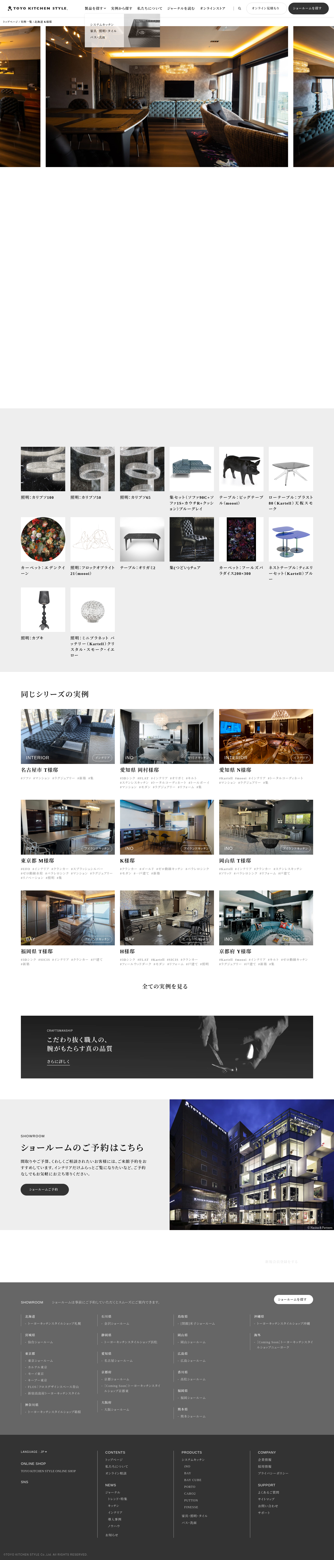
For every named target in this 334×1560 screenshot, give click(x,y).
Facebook (37, 1490)
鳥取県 (183, 1316)
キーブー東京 (37, 1380)
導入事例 (115, 1519)
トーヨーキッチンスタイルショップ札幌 (54, 1323)
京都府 (107, 1372)
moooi (242, 780)
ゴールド (147, 871)
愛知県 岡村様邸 (139, 772)
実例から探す (122, 8)
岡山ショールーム (193, 1342)
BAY (187, 1473)
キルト (192, 780)
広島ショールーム (193, 1361)
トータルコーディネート (169, 785)
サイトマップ (266, 1499)
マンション (42, 780)
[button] (22, 98)
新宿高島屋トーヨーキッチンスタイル (54, 1393)
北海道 (30, 1316)
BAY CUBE (192, 1480)
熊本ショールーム (193, 1416)
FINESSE (191, 1507)
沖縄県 (259, 1316)
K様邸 (127, 863)
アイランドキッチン (97, 851)
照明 (51, 880)
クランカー (61, 871)
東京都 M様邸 (37, 863)
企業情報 (265, 1460)
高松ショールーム (193, 1379)
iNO (187, 1466)
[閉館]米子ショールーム (198, 1323)
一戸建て (142, 875)
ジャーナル (113, 1492)
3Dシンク (128, 780)
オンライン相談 (116, 1473)
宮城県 (30, 1335)
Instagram (23, 1490)
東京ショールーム (40, 1361)
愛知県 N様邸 (235, 772)
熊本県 (183, 1409)
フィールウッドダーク (136, 966)
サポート (264, 1513)
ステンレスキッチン (135, 785)
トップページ (10, 21)
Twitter (51, 1490)
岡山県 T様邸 (235, 863)
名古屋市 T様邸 (39, 772)
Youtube (64, 1490)
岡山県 (183, 1335)
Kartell (227, 780)
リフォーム (187, 789)
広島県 (183, 1354)
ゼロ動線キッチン (170, 871)
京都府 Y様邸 (235, 953)
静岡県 (107, 1335)
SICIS (45, 962)
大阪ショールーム (116, 1410)
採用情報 (265, 1466)
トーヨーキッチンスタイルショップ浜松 (131, 1342)
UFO (26, 871)
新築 (82, 780)
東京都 (30, 1354)
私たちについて (150, 8)
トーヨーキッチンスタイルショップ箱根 (54, 1412)
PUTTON (191, 1500)
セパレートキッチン (195, 941)
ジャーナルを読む (181, 8)
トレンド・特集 (118, 1499)
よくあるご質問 (268, 1492)
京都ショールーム (116, 1379)
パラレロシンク (58, 875)
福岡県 (183, 1391)
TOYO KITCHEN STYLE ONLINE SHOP (48, 1471)
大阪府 (107, 1402)
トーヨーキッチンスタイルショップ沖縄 (283, 1323)
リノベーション (33, 880)
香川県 (183, 1372)
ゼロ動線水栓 (33, 875)
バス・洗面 (189, 1523)
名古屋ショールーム (118, 1361)
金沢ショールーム (116, 1323)
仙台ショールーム (40, 1342)
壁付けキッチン (198, 760)
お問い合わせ (268, 1506)
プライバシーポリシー (273, 1473)
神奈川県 (32, 1405)
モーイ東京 (36, 1374)
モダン (146, 789)
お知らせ (111, 1535)
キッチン (113, 1506)
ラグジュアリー (64, 780)
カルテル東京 (37, 1367)
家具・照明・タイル (195, 1516)
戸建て (285, 875)
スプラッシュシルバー (88, 871)
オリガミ (178, 780)
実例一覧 (26, 21)
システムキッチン (193, 1460)
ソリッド (226, 875)
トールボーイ (200, 785)
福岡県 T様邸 (37, 953)
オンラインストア (212, 8)
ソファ (27, 780)
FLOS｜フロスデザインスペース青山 (53, 1387)
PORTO (189, 1487)
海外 (257, 1335)
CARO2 (190, 1493)
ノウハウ (114, 1526)
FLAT (144, 780)
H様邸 (127, 953)
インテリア (102, 760)
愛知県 (107, 1354)
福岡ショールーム (193, 1398)
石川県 (107, 1316)
